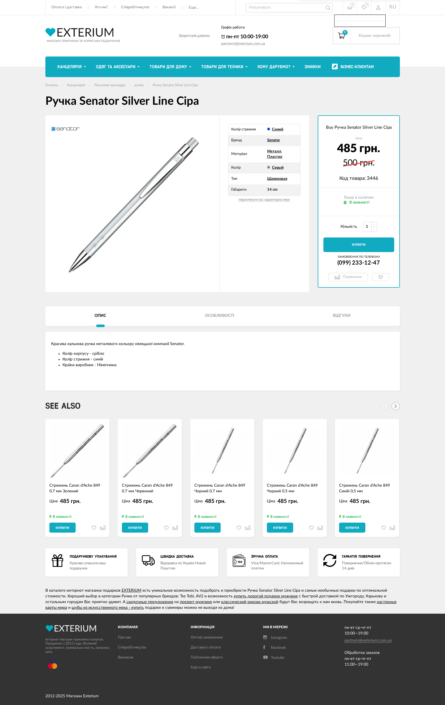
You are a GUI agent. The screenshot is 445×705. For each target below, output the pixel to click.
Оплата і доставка (66, 7)
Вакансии (125, 657)
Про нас (124, 637)
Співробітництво (135, 7)
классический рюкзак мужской (249, 602)
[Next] (395, 406)
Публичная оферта (207, 657)
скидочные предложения (149, 602)
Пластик (274, 157)
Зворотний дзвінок (194, 36)
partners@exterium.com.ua (243, 44)
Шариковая (277, 179)
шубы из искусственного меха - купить (108, 608)
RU (392, 7)
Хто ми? (101, 7)
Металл (274, 151)
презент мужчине (196, 602)
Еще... (194, 7)
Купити (359, 244)
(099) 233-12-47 (358, 263)
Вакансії (169, 7)
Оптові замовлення (207, 637)
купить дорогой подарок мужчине (266, 596)
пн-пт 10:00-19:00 (244, 36)
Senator (273, 140)
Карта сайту (201, 667)
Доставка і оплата (206, 647)
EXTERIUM (131, 591)
